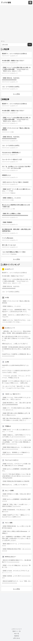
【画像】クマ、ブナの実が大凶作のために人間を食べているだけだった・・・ (16, 409)
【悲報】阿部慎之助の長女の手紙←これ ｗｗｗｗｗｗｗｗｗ (16, 550)
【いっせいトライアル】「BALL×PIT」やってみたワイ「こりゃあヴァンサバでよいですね (16, 387)
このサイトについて (16, 629)
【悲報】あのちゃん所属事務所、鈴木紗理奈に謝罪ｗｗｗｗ (16, 500)
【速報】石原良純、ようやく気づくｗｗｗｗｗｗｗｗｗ (16, 576)
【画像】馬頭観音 (7, 222)
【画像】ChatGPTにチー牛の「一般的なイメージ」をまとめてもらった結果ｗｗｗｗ (16, 516)
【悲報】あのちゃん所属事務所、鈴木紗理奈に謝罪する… (16, 469)
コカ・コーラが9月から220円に (11, 86)
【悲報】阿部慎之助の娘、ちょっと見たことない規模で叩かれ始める (16, 527)
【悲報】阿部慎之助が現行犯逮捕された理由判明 (15, 481)
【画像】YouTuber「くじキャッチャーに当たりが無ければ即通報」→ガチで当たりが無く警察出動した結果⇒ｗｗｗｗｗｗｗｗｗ (16, 442)
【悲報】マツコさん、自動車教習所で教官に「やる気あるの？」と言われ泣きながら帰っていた (16, 310)
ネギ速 (11, 132)
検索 (30, 44)
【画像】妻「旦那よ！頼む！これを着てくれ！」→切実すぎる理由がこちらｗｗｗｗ (16, 505)
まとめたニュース (10, 328)
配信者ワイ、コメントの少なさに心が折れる (14, 53)
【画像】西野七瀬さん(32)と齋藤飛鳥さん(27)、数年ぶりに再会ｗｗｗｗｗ (16, 414)
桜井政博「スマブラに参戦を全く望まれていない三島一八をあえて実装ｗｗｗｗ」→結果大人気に (16, 382)
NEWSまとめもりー (10, 556)
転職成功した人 (6, 175)
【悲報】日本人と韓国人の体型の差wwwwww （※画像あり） (16, 532)
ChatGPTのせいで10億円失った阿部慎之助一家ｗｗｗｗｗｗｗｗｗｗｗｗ (16, 355)
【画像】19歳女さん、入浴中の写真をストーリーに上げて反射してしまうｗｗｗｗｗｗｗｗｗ (16, 435)
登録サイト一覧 (16, 631)
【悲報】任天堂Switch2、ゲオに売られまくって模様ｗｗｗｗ (16, 510)
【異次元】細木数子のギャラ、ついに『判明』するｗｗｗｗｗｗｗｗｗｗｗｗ (16, 582)
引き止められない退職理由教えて (11, 152)
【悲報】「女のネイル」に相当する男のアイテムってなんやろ (16, 315)
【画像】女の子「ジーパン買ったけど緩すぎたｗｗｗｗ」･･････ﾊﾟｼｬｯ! (16, 430)
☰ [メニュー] (30, 2)
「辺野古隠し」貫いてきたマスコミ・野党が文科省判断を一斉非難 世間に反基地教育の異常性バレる (16, 332)
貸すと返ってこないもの (9, 245)
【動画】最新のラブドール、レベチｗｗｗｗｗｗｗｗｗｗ (16, 544)
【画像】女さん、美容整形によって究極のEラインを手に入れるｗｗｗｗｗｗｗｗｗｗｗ (16, 453)
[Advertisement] (16, 22)
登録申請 (16, 636)
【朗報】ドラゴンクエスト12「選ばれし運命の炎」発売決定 (16, 302)
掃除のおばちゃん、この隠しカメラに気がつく (15, 343)
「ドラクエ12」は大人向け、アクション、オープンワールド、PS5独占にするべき (16, 376)
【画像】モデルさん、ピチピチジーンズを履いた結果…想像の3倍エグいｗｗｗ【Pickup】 (16, 464)
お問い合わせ (16, 638)
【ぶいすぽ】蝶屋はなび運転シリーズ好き (14, 252)
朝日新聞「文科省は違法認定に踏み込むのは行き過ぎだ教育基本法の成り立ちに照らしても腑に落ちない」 (16, 348)
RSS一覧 (16, 633)
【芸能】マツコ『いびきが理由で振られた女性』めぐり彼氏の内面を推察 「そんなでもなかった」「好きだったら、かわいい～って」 (16, 69)
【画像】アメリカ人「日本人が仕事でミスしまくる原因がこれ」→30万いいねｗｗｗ (16, 398)
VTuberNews (13, 254)
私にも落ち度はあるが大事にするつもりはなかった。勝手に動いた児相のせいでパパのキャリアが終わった (16, 338)
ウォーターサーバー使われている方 (12, 159)
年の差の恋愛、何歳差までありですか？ (13, 60)
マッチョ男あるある (7, 238)
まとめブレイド (14, 55)
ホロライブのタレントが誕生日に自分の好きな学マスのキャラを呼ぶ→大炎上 (16, 371)
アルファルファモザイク (11, 460)
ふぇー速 (12, 208)
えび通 (7, 362)
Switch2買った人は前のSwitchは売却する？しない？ (15, 366)
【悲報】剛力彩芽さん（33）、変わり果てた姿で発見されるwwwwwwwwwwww (16, 403)
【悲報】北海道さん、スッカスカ (11, 198)
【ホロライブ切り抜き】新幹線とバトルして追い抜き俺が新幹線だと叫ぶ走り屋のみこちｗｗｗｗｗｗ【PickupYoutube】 (16, 476)
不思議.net (12, 193)
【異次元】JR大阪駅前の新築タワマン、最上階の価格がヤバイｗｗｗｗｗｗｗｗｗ (16, 561)
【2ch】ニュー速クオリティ (13, 394)
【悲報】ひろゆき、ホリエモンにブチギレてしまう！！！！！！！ (15, 571)
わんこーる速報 (9, 490)
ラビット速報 (8, 522)
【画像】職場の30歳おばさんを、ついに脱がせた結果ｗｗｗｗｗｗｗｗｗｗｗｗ (16, 448)
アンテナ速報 (6, 2)
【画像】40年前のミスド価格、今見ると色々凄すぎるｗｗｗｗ (16, 495)
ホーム (2, 41)
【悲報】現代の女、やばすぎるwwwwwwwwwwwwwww (10, 287)
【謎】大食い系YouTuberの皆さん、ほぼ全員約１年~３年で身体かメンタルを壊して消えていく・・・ (16, 419)
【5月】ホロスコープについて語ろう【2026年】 (15, 182)
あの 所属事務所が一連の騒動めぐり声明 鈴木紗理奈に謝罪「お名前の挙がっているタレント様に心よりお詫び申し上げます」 (16, 538)
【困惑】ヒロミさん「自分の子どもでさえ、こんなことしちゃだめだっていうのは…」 (16, 321)
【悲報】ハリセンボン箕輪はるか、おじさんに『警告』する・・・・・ (16, 566)
